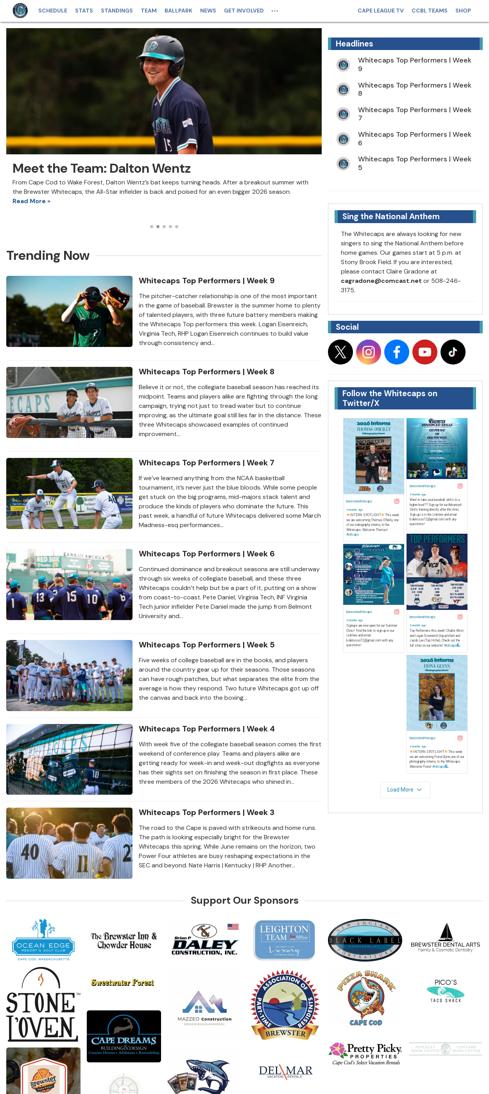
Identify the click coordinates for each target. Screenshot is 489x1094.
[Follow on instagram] (368, 352)
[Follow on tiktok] (453, 352)
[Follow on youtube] (424, 352)
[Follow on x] (340, 352)
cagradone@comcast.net (381, 281)
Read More (29, 201)
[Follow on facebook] (396, 352)
